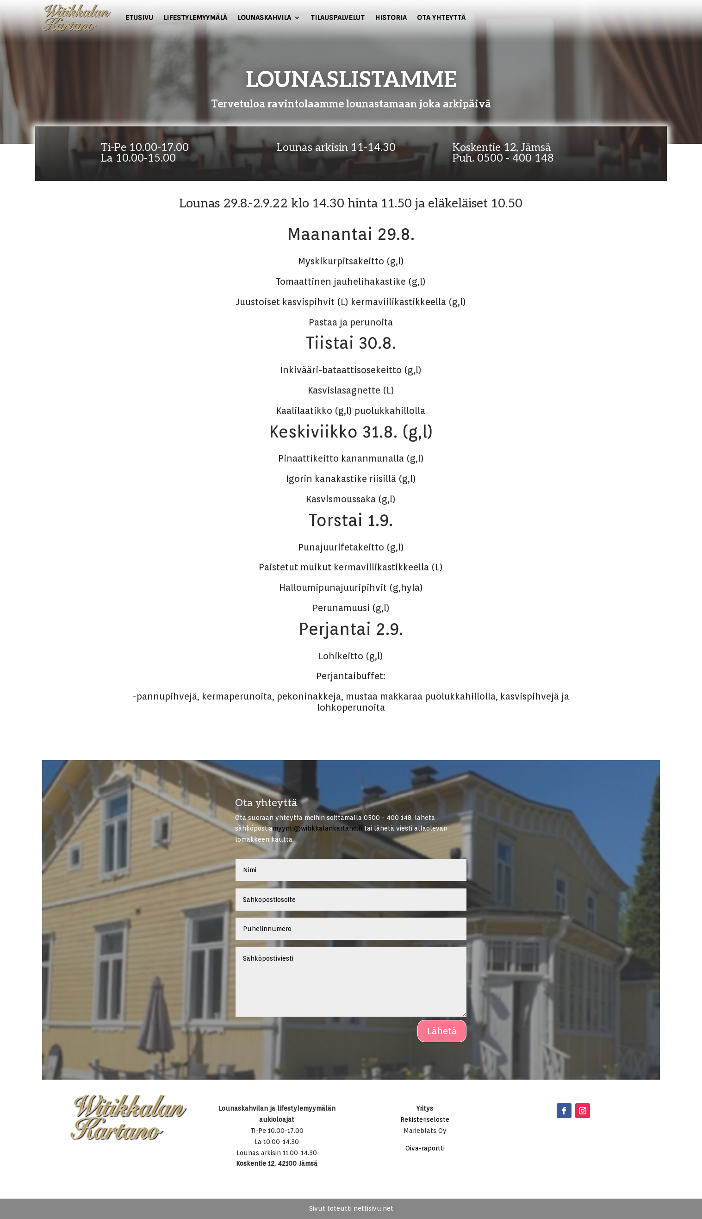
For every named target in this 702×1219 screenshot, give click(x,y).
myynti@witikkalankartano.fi (317, 828)
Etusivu (139, 17)
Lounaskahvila (264, 17)
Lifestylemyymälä (195, 17)
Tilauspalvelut (338, 17)
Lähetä (442, 1031)
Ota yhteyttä (441, 17)
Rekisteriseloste (424, 1119)
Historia (391, 17)
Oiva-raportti (425, 1148)
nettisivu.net (373, 1208)
